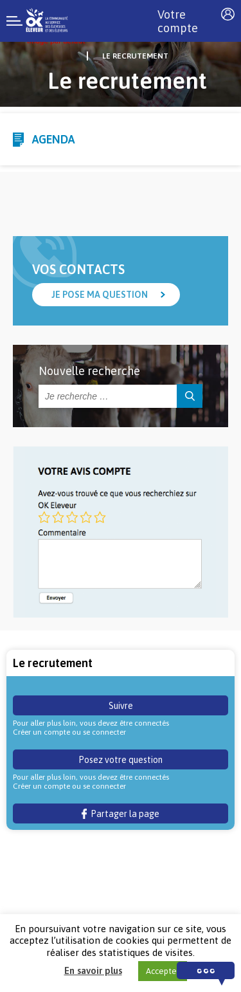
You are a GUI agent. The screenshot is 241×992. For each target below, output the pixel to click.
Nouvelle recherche (89, 371)
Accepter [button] (162, 971)
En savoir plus (93, 970)
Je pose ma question (99, 294)
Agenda (53, 139)
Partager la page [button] (120, 814)
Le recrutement (135, 55)
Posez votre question (120, 760)
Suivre (121, 706)
